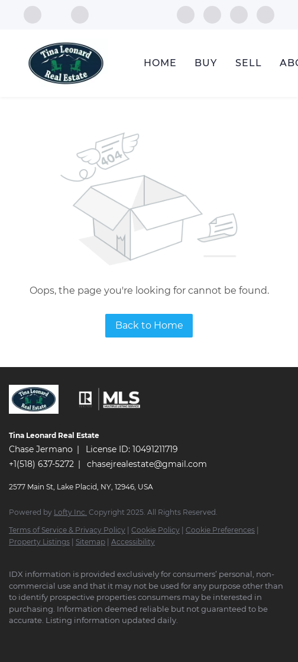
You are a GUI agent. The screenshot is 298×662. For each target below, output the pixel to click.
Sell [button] (248, 63)
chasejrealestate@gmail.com (147, 464)
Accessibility (133, 541)
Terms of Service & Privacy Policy (67, 529)
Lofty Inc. (70, 512)
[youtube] (239, 14)
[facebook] (186, 14)
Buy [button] (206, 63)
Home (160, 63)
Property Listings (39, 541)
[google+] (265, 14)
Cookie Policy (155, 529)
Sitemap (90, 541)
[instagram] (212, 14)
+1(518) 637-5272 (41, 464)
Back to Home (149, 325)
